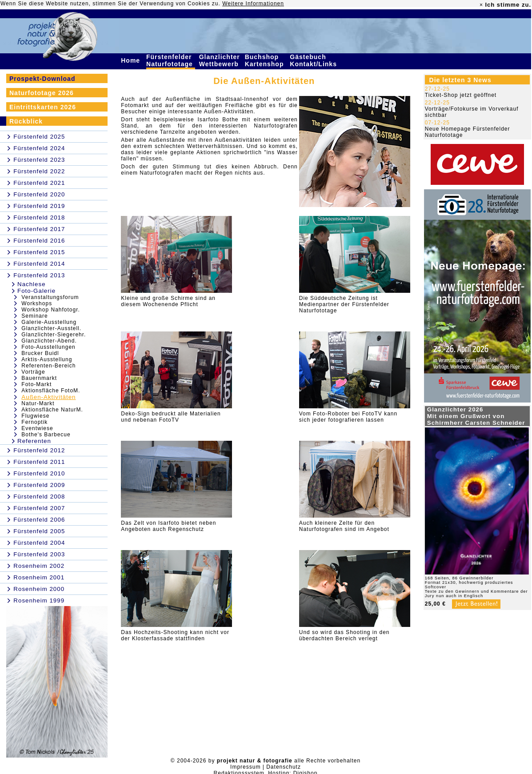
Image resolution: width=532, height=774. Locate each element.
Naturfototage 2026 (41, 92)
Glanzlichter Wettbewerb (220, 60)
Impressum (245, 767)
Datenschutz (283, 767)
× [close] (481, 5)
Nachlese (31, 284)
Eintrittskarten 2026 (42, 107)
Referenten (34, 441)
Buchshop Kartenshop (265, 60)
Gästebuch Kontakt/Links (314, 60)
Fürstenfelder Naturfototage (170, 60)
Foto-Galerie (36, 290)
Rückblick (26, 121)
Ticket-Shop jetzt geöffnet (460, 95)
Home (131, 60)
